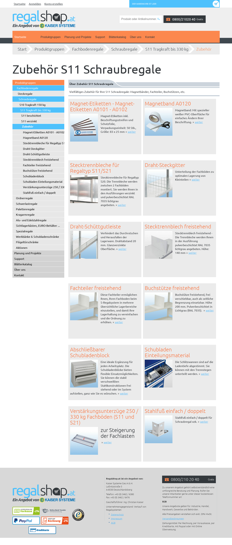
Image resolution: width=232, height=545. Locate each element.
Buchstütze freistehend (37, 170)
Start (22, 49)
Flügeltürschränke (27, 242)
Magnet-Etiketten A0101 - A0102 (43, 132)
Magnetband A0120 (35, 137)
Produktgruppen (51, 37)
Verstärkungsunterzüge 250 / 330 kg (46, 187)
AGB (113, 522)
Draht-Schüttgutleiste (36, 154)
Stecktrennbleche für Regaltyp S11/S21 (47, 143)
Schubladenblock (33, 176)
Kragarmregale (25, 214)
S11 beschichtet (31, 115)
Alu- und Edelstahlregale (31, 220)
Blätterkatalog (117, 37)
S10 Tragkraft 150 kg (32, 104)
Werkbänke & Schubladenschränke (37, 236)
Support (100, 37)
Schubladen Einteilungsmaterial (42, 181)
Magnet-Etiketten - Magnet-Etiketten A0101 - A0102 (102, 106)
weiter (132, 131)
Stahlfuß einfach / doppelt (39, 192)
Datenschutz (117, 514)
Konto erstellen (53, 3)
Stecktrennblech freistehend (41, 159)
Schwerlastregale (26, 203)
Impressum (116, 518)
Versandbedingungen (173, 518)
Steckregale (25, 93)
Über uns (135, 37)
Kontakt (150, 37)
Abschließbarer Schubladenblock (90, 352)
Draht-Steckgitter (34, 148)
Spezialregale (24, 231)
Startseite (19, 3)
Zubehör (204, 49)
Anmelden (35, 3)
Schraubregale (124, 49)
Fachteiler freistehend (37, 165)
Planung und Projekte (77, 37)
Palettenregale (25, 209)
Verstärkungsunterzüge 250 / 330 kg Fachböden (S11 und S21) (104, 417)
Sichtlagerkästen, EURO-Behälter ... (38, 225)
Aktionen (21, 247)
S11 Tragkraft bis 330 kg (166, 49)
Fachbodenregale (87, 49)
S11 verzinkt (29, 121)
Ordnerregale (24, 198)
